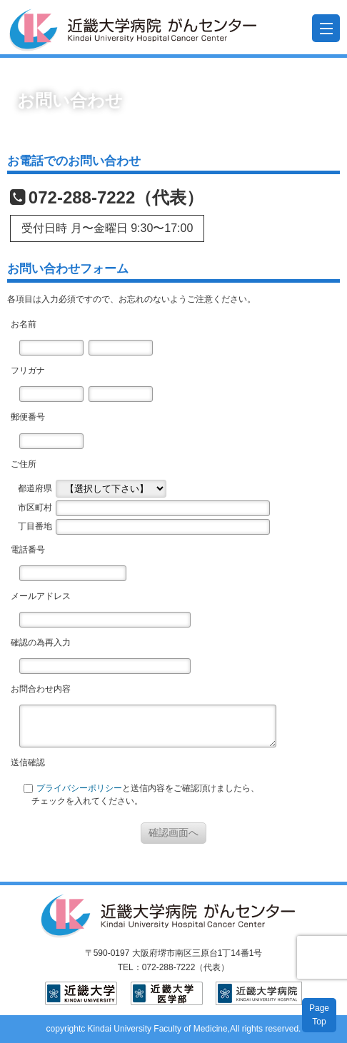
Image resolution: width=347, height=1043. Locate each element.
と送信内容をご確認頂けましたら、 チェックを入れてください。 (140, 794)
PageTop (319, 1015)
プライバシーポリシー (79, 788)
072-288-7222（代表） (116, 197)
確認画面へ (173, 832)
